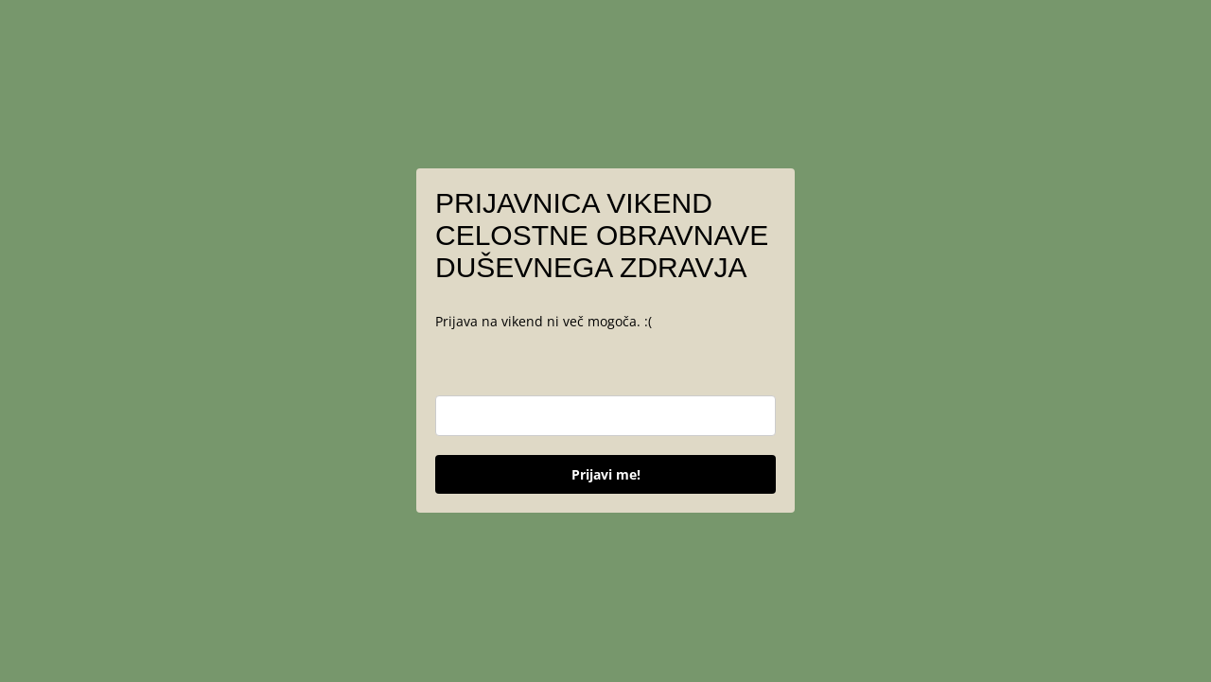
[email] (605, 415)
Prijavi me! (606, 474)
